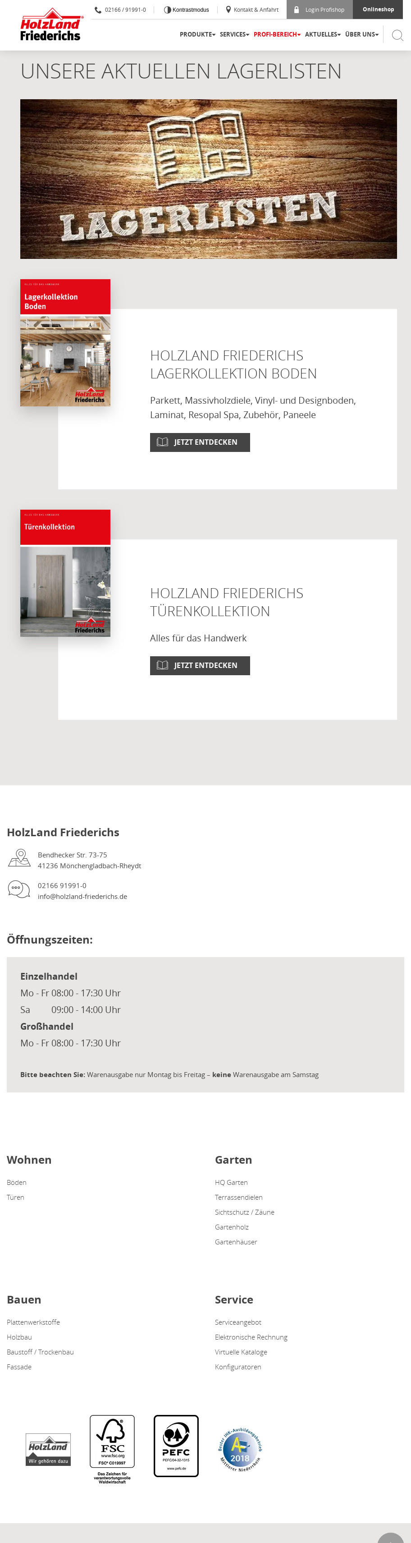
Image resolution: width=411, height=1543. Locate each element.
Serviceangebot (238, 1322)
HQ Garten (231, 1182)
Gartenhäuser (236, 1241)
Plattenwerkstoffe (33, 1322)
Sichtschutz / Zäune (244, 1211)
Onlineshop (378, 9)
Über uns (360, 34)
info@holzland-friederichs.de (82, 896)
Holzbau (19, 1336)
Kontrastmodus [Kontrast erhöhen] (190, 10)
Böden (17, 1182)
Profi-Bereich (275, 34)
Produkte (196, 34)
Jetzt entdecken (205, 442)
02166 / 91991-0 (120, 9)
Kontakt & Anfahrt (252, 9)
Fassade (19, 1366)
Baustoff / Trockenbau (40, 1351)
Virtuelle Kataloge (241, 1351)
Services (233, 34)
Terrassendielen (239, 1197)
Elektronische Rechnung (251, 1336)
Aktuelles (321, 34)
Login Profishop (319, 9)
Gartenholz (232, 1226)
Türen (15, 1197)
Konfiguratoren (238, 1366)
